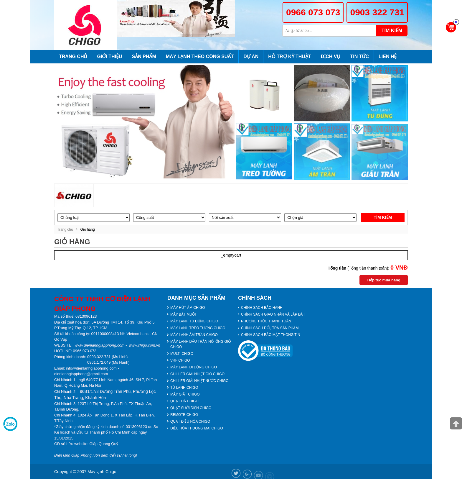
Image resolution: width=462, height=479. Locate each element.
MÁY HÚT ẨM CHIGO (187, 308)
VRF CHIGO (180, 360)
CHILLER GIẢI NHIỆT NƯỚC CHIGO (199, 381)
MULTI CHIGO (181, 354)
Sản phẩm (144, 56)
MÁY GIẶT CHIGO (185, 394)
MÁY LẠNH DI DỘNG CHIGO (193, 367)
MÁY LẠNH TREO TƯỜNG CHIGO (197, 328)
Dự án (250, 56)
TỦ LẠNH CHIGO (184, 388)
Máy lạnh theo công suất (200, 56)
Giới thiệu (109, 56)
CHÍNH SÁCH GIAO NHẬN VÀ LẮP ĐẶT (273, 314)
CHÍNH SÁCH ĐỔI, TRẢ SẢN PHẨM (269, 328)
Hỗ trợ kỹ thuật (289, 56)
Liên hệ (388, 56)
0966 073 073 (313, 12)
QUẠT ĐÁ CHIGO (184, 401)
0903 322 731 (377, 12)
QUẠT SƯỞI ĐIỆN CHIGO (190, 408)
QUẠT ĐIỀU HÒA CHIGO (190, 421)
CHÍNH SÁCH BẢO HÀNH (262, 308)
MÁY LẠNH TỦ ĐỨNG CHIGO (194, 321)
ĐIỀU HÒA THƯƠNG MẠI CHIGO (196, 428)
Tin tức (359, 56)
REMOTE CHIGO (184, 415)
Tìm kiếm (392, 30)
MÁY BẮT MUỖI (183, 314)
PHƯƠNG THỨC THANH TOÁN (266, 321)
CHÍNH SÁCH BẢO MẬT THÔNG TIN (270, 335)
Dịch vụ (331, 56)
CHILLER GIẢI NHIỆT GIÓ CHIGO (197, 374)
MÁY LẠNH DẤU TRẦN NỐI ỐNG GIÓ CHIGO (200, 344)
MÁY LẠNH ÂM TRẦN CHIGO (194, 335)
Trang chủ (73, 56)
